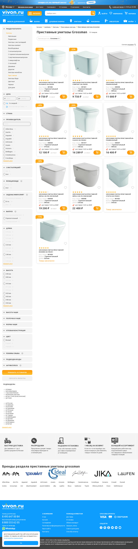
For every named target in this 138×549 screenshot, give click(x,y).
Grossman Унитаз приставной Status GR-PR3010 (119, 196)
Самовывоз (51, 7)
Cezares (115, 482)
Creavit (125, 482)
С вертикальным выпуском (17, 57)
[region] (16, 144)
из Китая (9, 424)
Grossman (24, 486)
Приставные (12, 75)
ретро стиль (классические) (15, 396)
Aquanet (26, 482)
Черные (11, 84)
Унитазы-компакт (14, 45)
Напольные (12, 36)
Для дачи (11, 87)
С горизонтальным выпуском (18, 54)
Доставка (39, 7)
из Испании (9, 413)
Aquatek (37, 482)
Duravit (5, 486)
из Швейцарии (11, 417)
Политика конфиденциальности (53, 526)
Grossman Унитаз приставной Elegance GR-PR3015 (52, 83)
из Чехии (9, 412)
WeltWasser (15, 490)
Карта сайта (46, 528)
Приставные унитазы (69, 27)
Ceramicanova (91, 482)
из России (9, 403)
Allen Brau (6, 482)
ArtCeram (48, 482)
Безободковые (13, 48)
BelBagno (78, 482)
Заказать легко (71, 526)
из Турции (9, 415)
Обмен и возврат (72, 523)
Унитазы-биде (13, 78)
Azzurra (67, 482)
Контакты (86, 7)
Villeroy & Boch (118, 486)
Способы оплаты (72, 532)
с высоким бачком (12, 393)
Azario (57, 482)
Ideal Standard (44, 486)
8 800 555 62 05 (11, 522)
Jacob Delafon (59, 486)
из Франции (10, 420)
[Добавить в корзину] (64, 97)
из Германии (10, 408)
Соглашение (46, 523)
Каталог (39, 27)
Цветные (11, 81)
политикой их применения (13, 538)
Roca (87, 486)
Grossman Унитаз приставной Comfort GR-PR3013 (85, 83)
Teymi (106, 486)
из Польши (9, 410)
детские (9, 398)
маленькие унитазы (13, 394)
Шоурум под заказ (25, 7)
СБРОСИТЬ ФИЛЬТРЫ (17, 378)
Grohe (14, 486)
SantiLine (96, 486)
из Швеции (9, 405)
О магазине (75, 7)
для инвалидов (11, 391)
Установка (63, 7)
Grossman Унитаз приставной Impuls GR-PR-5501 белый (52, 196)
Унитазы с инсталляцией (17, 42)
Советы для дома (72, 528)
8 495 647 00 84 (11, 516)
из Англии (9, 419)
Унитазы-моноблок (15, 72)
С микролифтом (14, 60)
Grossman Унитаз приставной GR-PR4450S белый (119, 140)
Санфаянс (48, 27)
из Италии (9, 406)
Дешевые (11, 66)
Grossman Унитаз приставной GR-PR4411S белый (52, 140)
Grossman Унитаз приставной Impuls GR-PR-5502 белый (85, 196)
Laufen (78, 486)
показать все (8, 161)
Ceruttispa (105, 482)
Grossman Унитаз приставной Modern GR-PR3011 (52, 252)
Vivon (4, 490)
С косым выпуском (14, 51)
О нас (44, 517)
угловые (9, 389)
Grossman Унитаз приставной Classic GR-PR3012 (85, 140)
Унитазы (9, 33)
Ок (21, 543)
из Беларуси (10, 422)
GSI (33, 486)
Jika (70, 486)
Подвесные (12, 39)
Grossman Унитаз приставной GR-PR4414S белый (119, 83)
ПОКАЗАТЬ (17, 372)
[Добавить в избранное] (65, 75)
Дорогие (11, 69)
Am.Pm (16, 482)
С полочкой (12, 63)
